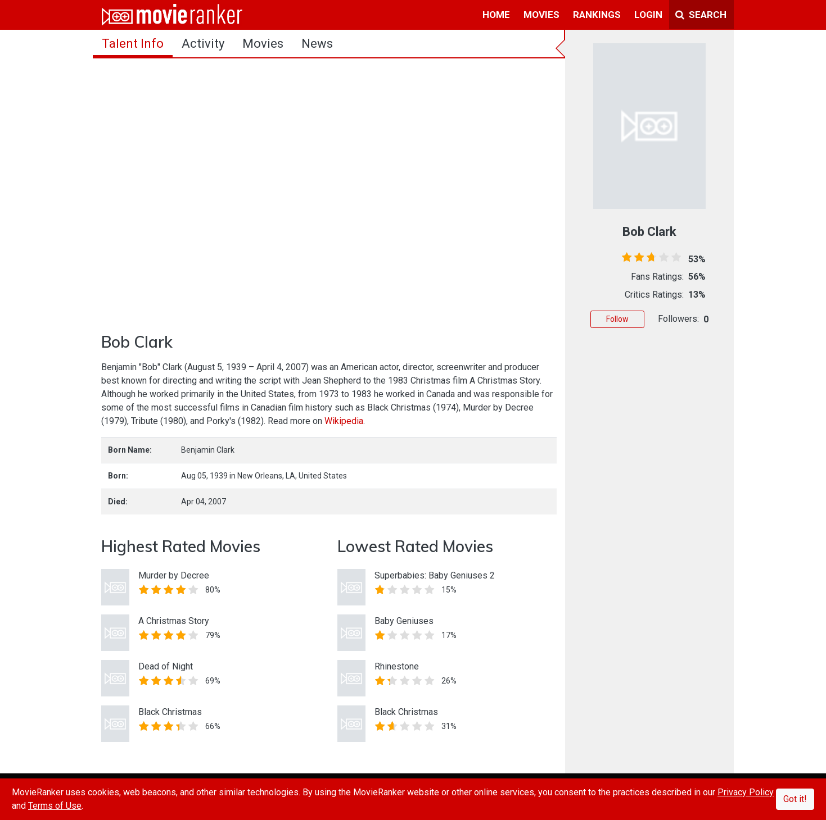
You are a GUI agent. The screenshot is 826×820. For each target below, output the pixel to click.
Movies (262, 44)
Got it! (795, 799)
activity (203, 44)
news (317, 44)
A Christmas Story (173, 621)
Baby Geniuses (404, 621)
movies (541, 14)
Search (700, 14)
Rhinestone (396, 666)
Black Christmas (170, 712)
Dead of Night (165, 666)
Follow (617, 319)
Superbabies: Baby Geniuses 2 (434, 575)
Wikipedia (343, 421)
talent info (133, 44)
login (648, 14)
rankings (597, 14)
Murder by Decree (173, 575)
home (496, 14)
